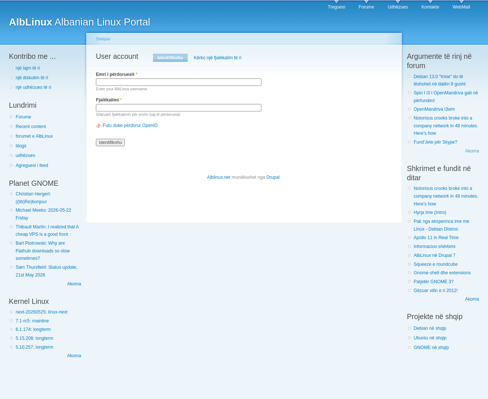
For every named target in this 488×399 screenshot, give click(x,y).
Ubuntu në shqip (430, 338)
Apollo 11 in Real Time (436, 237)
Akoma (74, 283)
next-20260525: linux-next (41, 312)
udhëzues (25, 155)
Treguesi (336, 7)
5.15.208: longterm (34, 338)
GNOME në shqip (431, 347)
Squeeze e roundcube (436, 264)
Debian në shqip (430, 328)
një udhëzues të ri (33, 87)
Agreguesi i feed (32, 165)
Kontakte (430, 7)
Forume (366, 7)
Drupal (273, 177)
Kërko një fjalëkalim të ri (217, 57)
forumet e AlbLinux (34, 136)
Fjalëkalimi (109, 100)
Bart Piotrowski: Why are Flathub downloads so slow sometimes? (43, 251)
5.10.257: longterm (34, 347)
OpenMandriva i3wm (434, 109)
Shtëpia (103, 39)
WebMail (461, 7)
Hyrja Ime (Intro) (430, 212)
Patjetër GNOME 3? (434, 281)
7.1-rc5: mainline (32, 320)
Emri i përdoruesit (116, 74)
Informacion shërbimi (434, 246)
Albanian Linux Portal (79, 22)
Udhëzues (398, 7)
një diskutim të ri (32, 77)
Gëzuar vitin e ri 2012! (436, 290)
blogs (21, 145)
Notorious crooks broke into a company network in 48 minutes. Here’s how (446, 125)
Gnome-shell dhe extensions (442, 272)
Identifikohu (173, 57)
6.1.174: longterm (33, 329)
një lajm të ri (28, 68)
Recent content (31, 126)
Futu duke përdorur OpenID (130, 125)
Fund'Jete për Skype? (435, 142)
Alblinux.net (218, 177)
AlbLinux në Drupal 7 (434, 255)
